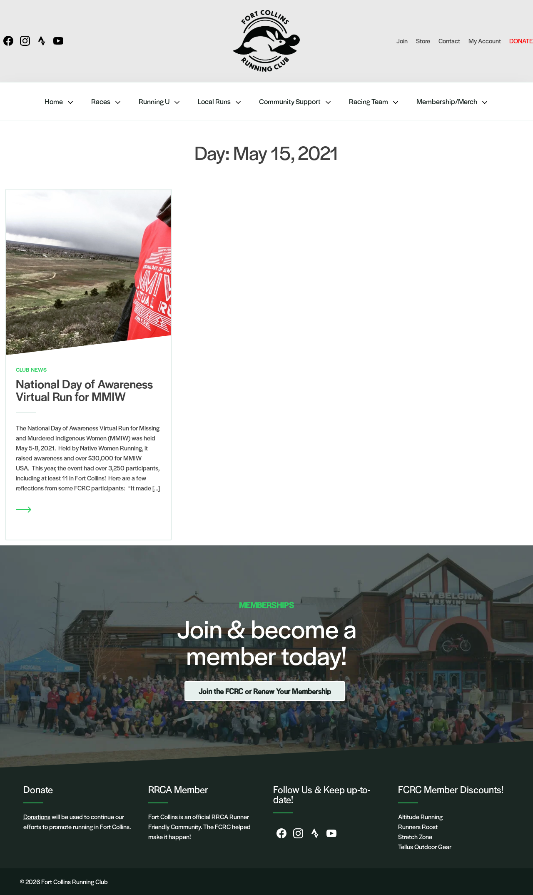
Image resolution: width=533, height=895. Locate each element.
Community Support (295, 101)
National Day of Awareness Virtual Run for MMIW (84, 389)
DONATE (521, 40)
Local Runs (220, 101)
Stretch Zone (415, 836)
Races (106, 101)
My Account (484, 40)
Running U (160, 101)
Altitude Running (420, 816)
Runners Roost (418, 826)
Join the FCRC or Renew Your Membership (265, 691)
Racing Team (374, 101)
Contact (449, 40)
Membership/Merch (452, 101)
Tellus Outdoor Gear (424, 846)
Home (60, 101)
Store (423, 40)
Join (402, 40)
